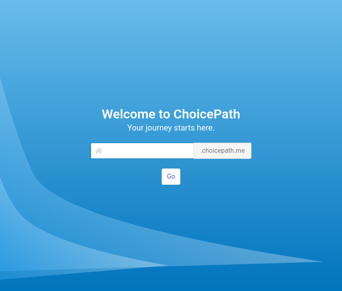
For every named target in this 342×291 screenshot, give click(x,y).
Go (171, 176)
